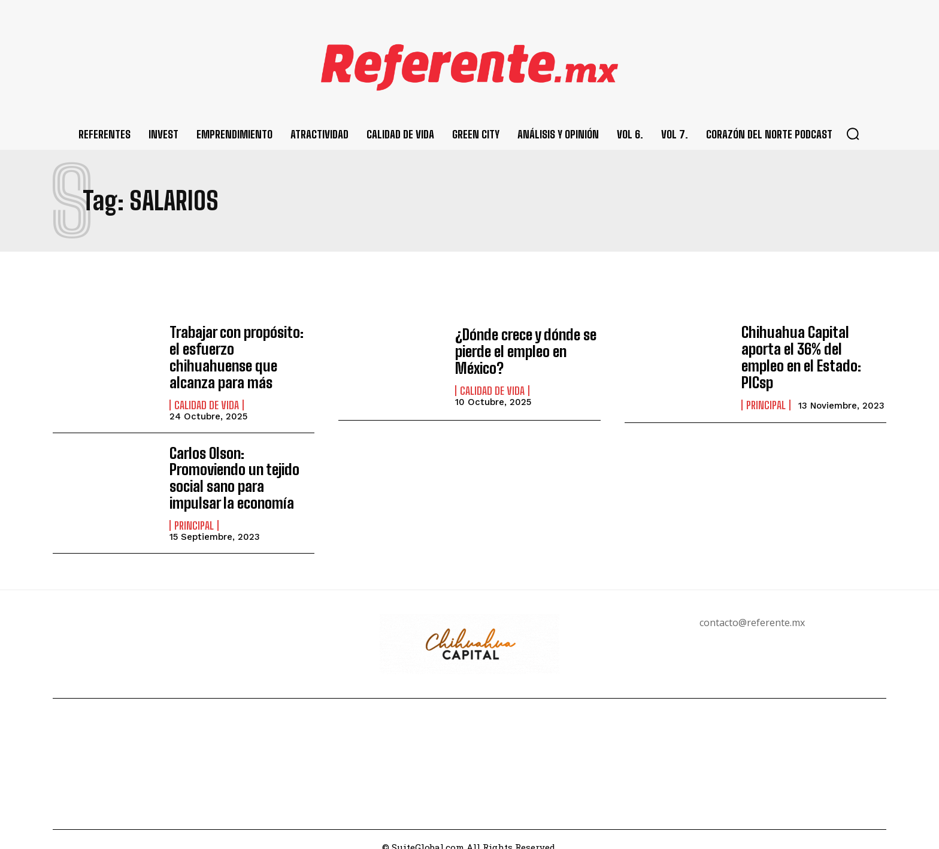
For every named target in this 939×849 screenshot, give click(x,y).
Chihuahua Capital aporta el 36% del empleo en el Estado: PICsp (813, 355)
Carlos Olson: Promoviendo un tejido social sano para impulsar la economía (231, 463)
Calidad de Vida (206, 389)
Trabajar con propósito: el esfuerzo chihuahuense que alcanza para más (241, 351)
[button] (852, 133)
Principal (766, 394)
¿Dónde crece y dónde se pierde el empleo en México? (524, 351)
